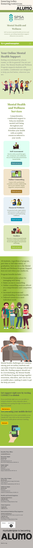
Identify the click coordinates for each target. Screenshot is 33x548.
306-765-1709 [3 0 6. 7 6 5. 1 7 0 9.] (4, 479)
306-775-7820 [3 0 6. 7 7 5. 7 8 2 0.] (4, 466)
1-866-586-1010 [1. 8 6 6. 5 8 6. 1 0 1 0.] (4, 499)
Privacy (4, 523)
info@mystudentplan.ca (6, 497)
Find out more (17, 163)
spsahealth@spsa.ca (5, 454)
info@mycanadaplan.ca (6, 513)
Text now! (4, 423)
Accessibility (11, 524)
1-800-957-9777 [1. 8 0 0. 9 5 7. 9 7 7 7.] (4, 508)
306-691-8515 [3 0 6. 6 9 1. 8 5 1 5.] (4, 458)
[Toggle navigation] (30, 43)
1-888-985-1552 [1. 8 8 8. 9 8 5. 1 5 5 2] (4, 516)
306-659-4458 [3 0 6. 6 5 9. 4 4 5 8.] (4, 488)
